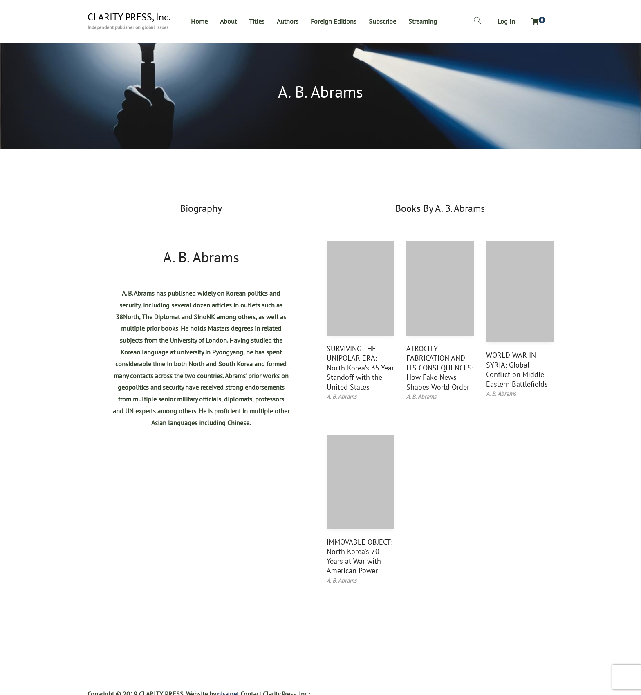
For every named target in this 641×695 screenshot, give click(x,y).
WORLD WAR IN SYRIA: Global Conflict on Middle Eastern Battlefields (517, 369)
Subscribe (382, 21)
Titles (256, 21)
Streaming (422, 21)
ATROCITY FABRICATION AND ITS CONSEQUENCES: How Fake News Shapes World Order (439, 368)
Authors (287, 21)
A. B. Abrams (201, 257)
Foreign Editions (333, 21)
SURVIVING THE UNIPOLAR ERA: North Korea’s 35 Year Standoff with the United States (360, 368)
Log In (506, 21)
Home (199, 21)
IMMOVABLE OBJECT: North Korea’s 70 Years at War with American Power (359, 556)
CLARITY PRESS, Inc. (128, 17)
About (228, 21)
